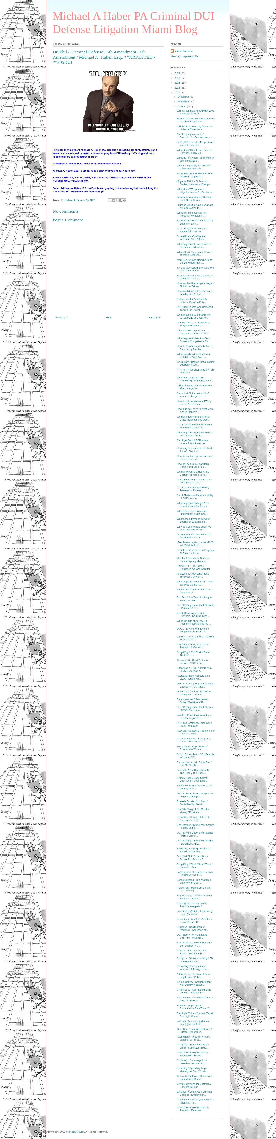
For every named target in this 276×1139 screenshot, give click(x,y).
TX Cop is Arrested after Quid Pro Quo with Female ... (195, 269)
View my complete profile (184, 56)
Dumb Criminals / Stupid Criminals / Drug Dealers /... (193, 615)
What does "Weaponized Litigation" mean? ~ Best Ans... (195, 191)
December (183, 96)
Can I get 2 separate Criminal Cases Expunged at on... (193, 560)
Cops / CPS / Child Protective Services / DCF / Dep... (193, 661)
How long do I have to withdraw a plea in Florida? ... (195, 410)
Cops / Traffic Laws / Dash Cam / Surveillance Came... (195, 1078)
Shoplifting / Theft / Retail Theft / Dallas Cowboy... (194, 866)
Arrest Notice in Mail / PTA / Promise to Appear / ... (192, 905)
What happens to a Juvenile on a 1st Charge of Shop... (195, 434)
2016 (178, 82)
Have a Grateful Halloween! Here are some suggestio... (195, 175)
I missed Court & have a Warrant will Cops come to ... (195, 206)
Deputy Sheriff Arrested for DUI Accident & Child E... (194, 536)
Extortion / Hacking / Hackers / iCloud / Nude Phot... (193, 850)
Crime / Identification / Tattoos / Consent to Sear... (194, 1085)
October (182, 106)
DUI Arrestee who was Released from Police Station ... (195, 308)
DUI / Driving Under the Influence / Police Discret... (195, 834)
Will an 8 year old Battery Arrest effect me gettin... (194, 387)
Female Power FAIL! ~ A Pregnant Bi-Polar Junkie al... (195, 552)
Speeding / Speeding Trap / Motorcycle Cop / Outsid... (192, 1070)
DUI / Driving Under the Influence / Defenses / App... (195, 842)
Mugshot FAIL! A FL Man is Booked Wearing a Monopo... (194, 183)
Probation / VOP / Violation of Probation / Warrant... (193, 646)
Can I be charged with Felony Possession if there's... (193, 489)
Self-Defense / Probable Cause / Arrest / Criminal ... (195, 999)
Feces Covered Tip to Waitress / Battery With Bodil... (194, 881)
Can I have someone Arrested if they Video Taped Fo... (194, 426)
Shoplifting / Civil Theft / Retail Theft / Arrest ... (193, 654)
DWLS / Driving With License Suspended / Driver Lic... (193, 630)
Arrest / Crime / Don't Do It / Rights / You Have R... (192, 952)
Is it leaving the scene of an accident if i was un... (192, 230)
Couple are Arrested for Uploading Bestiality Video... (196, 363)
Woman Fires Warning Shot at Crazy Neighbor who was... (193, 418)
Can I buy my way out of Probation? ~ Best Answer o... (195, 136)
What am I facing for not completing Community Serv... (195, 379)
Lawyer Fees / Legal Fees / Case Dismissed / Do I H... (195, 874)
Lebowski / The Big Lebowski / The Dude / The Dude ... (193, 772)
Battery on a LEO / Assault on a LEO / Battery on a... (194, 669)
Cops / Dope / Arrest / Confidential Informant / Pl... (196, 756)
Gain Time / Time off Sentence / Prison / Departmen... (194, 1031)
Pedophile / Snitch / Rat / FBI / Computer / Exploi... (193, 819)
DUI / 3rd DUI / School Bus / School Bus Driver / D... (192, 858)
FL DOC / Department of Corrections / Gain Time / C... (194, 1007)
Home (108, 317)
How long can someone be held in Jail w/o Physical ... (195, 450)
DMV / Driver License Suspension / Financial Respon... (195, 795)
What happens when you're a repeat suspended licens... (193, 505)
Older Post (155, 317)
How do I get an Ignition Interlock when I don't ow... (195, 458)
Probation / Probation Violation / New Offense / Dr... (194, 921)
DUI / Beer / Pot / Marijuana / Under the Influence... (193, 936)
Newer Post (62, 317)
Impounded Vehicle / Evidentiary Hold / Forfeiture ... (195, 913)
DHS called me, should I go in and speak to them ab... (196, 144)
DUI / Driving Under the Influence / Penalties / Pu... (195, 607)
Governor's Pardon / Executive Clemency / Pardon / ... (194, 693)
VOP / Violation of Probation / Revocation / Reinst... (193, 1054)
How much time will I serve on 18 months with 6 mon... (195, 293)
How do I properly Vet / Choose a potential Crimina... (195, 277)
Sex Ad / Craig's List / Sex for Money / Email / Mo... (193, 811)
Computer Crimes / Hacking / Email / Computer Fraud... (193, 1046)
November (183, 101)
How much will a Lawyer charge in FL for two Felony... (196, 285)
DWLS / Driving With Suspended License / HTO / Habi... (195, 685)
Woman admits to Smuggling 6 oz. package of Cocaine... (194, 316)
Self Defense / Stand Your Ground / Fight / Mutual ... (195, 826)
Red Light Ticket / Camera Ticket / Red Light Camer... (195, 1015)
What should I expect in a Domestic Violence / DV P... (193, 332)
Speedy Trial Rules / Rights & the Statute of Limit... (195, 222)
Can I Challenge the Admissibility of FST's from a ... (195, 497)
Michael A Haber (184, 51)
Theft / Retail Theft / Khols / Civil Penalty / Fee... (194, 787)
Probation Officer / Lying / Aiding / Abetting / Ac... (195, 1101)
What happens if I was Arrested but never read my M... (194, 246)
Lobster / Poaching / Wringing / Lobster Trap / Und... (194, 717)
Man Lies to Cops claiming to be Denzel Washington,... (194, 261)
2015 (178, 87)
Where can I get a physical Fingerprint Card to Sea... (192, 513)
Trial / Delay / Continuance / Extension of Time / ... (192, 748)
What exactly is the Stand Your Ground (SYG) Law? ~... (194, 356)
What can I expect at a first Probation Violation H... (191, 214)
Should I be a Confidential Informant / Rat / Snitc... (191, 238)
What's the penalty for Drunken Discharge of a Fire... (194, 167)
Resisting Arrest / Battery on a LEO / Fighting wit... (193, 677)
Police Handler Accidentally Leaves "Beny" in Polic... (192, 300)
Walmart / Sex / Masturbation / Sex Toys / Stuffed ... (193, 1023)
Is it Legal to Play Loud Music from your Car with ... (193, 575)
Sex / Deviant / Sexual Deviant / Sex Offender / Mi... (194, 944)
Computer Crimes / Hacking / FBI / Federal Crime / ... (195, 960)
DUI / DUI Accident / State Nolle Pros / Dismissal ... (194, 724)
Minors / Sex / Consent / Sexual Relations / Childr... (194, 897)
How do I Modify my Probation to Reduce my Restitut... (195, 348)
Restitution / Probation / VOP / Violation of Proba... (193, 1038)
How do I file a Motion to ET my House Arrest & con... (194, 403)
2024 (178, 73)
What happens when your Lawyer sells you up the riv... (195, 583)
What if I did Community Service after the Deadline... (194, 254)
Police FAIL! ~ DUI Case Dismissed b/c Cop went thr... (194, 567)
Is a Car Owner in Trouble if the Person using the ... (194, 481)
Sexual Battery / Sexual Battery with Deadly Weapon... (194, 983)
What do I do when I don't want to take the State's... (195, 159)
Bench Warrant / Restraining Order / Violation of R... (192, 701)
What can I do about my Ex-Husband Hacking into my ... (194, 622)
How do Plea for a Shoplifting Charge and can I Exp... (193, 465)
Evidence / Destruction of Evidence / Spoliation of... (192, 928)
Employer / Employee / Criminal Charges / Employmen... (194, 1093)
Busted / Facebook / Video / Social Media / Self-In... (192, 803)
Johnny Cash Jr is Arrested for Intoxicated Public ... (193, 324)
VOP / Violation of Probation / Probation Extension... (193, 1109)
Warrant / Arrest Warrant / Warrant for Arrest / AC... (195, 638)
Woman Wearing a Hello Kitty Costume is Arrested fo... (193, 473)
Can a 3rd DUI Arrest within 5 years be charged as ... (193, 395)
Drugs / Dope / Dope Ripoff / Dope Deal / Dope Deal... (192, 779)
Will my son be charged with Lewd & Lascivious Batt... (196, 112)
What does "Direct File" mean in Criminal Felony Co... (194, 152)
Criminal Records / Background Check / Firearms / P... (194, 740)
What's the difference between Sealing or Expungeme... (193, 520)
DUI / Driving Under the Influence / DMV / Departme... (195, 709)
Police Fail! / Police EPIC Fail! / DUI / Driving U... (194, 889)
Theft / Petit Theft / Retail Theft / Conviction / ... (194, 591)
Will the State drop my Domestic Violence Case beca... (194, 128)
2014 (178, 92)
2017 (178, 77)
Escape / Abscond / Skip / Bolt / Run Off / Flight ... (194, 764)
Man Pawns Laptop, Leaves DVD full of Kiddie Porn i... (195, 544)
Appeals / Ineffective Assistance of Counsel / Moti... (196, 732)
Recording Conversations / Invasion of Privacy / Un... (192, 968)
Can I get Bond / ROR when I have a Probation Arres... (193, 442)
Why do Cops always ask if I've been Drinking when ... (194, 528)
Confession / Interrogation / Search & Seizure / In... (192, 1062)
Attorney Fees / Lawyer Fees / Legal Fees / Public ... (193, 976)
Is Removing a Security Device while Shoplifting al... (194, 198)
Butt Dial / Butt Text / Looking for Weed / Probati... (194, 599)
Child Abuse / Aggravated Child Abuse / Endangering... (194, 991)
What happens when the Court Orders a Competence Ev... (194, 340)
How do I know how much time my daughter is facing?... (196, 120)
